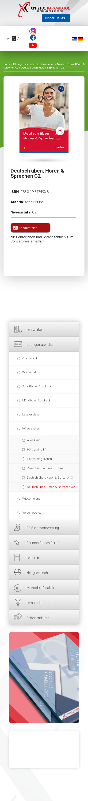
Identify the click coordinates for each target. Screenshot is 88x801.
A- (8, 38)
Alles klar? (33, 440)
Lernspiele (34, 603)
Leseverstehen (31, 414)
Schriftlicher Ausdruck (36, 386)
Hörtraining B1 (36, 449)
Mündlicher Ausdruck (36, 400)
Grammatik (30, 358)
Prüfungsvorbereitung (43, 528)
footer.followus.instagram (32, 31)
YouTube (33, 45)
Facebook (33, 38)
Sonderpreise (28, 228)
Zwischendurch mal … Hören (45, 468)
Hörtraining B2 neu (39, 459)
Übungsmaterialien (40, 344)
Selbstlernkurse (38, 618)
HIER (44, 677)
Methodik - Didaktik (40, 588)
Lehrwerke (34, 330)
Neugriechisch (37, 573)
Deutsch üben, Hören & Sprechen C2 (51, 487)
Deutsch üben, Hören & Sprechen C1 (51, 477)
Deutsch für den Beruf (42, 543)
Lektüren (33, 558)
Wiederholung (31, 498)
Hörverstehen (31, 428)
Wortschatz (30, 372)
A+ (19, 38)
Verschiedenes (32, 512)
